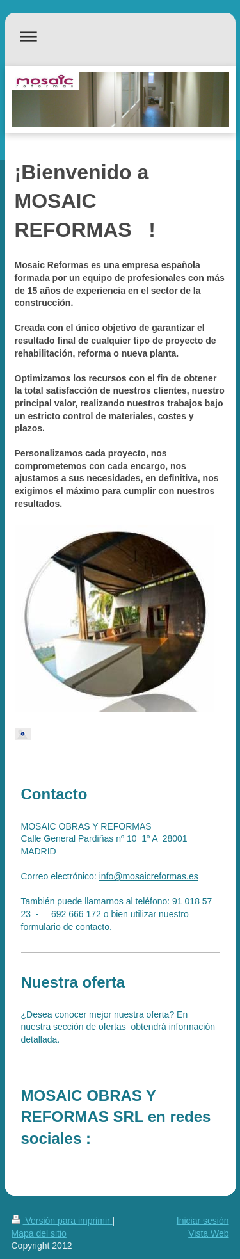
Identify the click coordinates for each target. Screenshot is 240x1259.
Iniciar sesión (203, 1220)
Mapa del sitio (39, 1233)
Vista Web (208, 1233)
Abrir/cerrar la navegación (120, 36)
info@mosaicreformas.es (148, 876)
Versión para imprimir (62, 1220)
